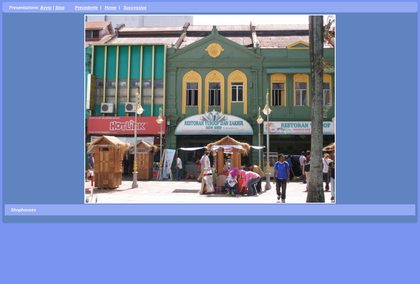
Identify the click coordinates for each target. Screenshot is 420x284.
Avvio (46, 7)
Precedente (86, 7)
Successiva (134, 7)
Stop (60, 7)
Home (111, 7)
